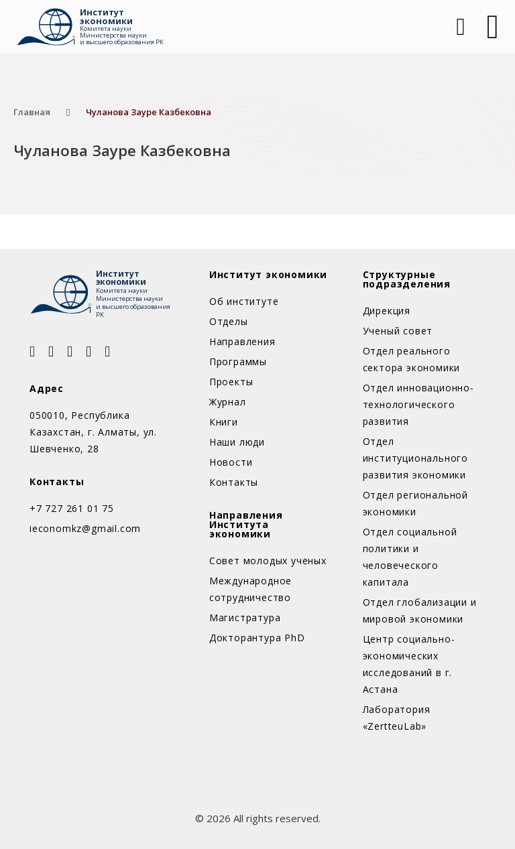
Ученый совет (398, 330)
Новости (231, 462)
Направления (242, 341)
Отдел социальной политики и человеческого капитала (410, 556)
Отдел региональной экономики (415, 503)
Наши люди (237, 442)
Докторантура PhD (257, 637)
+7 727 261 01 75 (72, 508)
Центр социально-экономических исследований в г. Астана (409, 664)
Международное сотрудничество (250, 589)
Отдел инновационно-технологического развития (418, 404)
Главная (31, 112)
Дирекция (386, 310)
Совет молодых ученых (268, 560)
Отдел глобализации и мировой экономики (420, 610)
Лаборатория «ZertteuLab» (397, 717)
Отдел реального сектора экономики (412, 359)
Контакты (233, 482)
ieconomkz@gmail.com (85, 528)
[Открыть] (493, 27)
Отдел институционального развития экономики (415, 458)
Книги (223, 421)
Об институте (244, 301)
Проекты (231, 381)
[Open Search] (459, 26)
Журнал (227, 401)
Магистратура (245, 617)
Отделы (228, 321)
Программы (238, 361)
